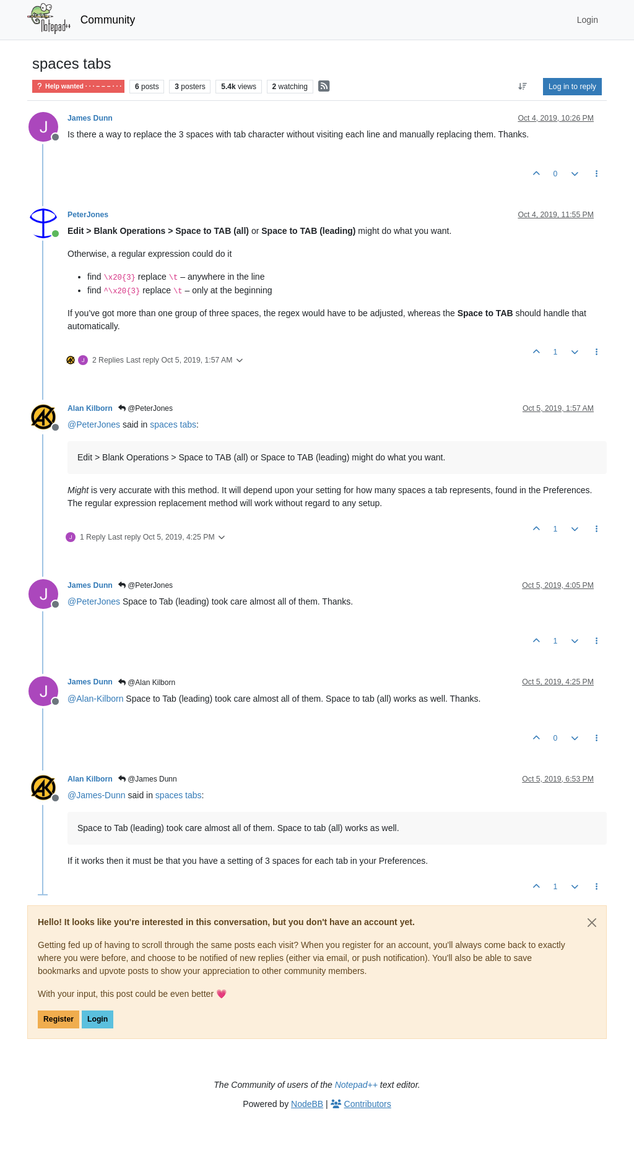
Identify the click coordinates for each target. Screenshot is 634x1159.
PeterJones (87, 214)
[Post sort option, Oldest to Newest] (523, 86)
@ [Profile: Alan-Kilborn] (95, 699)
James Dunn (90, 118)
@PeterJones (145, 408)
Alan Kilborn (90, 408)
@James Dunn (147, 779)
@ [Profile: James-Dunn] (96, 795)
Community (108, 20)
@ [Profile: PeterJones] (93, 424)
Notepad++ (356, 1085)
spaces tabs (173, 424)
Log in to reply (572, 86)
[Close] (592, 922)
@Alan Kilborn (146, 682)
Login (97, 1019)
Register (58, 1019)
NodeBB (307, 1104)
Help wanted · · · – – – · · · (78, 86)
